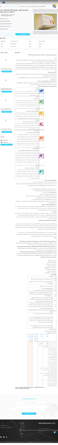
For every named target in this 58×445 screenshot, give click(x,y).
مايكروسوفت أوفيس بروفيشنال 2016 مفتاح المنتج (13, 6)
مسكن (30, 2)
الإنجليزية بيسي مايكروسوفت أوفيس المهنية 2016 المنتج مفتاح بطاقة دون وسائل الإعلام (7, 69)
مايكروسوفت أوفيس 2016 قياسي (39, 387)
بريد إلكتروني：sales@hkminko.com (6, 427)
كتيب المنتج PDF (4, 28)
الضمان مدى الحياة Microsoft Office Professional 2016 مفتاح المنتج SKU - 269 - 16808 (6, 109)
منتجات (35, 2)
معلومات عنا (40, 2)
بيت (1, 6)
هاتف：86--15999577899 (5, 425)
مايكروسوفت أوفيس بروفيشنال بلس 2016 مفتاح (26, 387)
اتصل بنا (46, 2)
